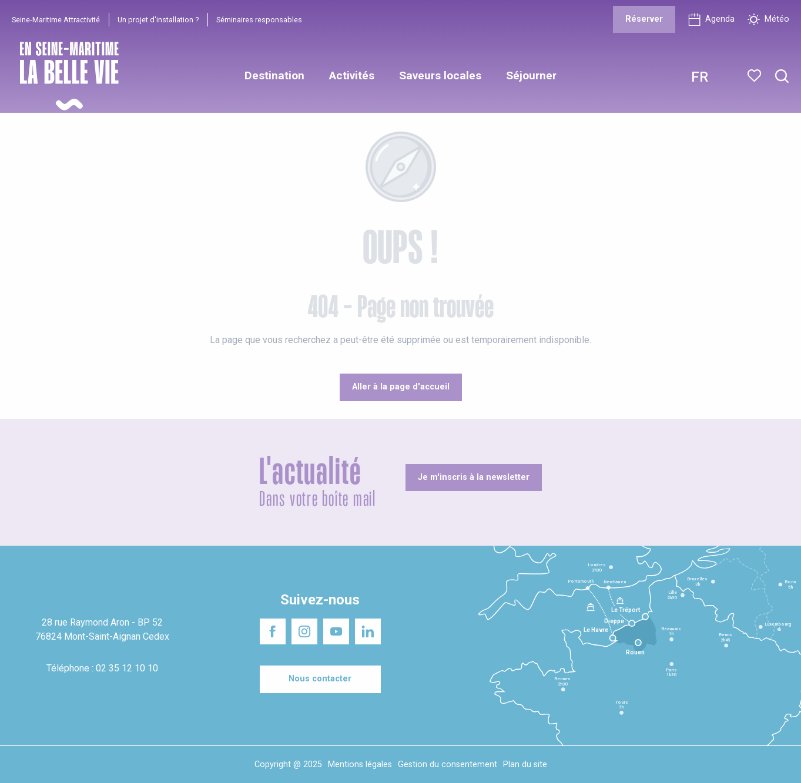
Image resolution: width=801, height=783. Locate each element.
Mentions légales (360, 764)
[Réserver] (644, 19)
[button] (782, 76)
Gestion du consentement (447, 764)
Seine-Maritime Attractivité (56, 19)
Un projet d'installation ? (158, 19)
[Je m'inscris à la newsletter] (473, 477)
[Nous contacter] (320, 679)
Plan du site (525, 764)
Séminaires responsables (259, 19)
